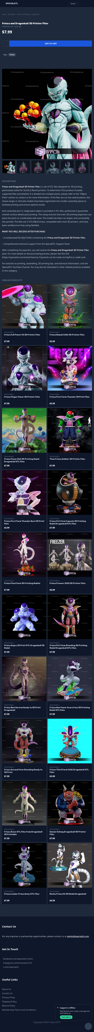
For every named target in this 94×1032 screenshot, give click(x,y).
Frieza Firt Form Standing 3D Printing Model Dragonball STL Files (68, 646)
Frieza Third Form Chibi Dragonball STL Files (69, 771)
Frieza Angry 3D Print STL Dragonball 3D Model (24, 646)
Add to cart (51, 43)
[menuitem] (8, 167)
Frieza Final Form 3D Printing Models (22, 583)
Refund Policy (8, 1005)
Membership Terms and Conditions (19, 1009)
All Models (11, 14)
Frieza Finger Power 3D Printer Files (22, 397)
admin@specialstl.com (78, 936)
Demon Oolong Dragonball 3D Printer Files (68, 833)
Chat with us (66, 1017)
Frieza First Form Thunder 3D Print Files (70, 397)
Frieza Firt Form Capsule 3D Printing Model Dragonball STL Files (68, 522)
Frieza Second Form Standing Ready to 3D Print (23, 771)
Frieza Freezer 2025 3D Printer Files (68, 583)
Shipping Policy (9, 1001)
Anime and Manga (23, 14)
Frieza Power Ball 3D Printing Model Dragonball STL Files (21, 460)
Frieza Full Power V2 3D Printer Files (22, 335)
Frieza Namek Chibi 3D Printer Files (67, 335)
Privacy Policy (8, 997)
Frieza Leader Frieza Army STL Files (21, 894)
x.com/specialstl (10, 967)
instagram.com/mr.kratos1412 (17, 962)
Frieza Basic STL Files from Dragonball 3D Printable (23, 833)
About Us (6, 989)
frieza (12, 54)
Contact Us (7, 993)
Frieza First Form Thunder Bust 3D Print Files (24, 522)
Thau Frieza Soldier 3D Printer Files (67, 459)
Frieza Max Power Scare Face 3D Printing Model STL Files (70, 709)
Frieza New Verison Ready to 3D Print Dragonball (22, 709)
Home (4, 14)
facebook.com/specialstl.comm (18, 958)
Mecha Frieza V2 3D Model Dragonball (68, 894)
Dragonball (35, 14)
